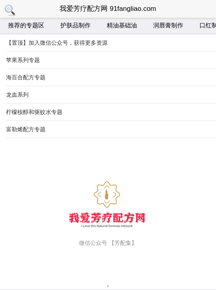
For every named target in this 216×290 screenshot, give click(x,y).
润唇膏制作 (168, 25)
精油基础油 (122, 25)
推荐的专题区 (26, 25)
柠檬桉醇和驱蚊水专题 (34, 112)
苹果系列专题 (23, 60)
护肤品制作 (75, 25)
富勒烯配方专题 (26, 129)
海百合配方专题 (26, 77)
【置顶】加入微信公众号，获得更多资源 (57, 42)
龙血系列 (17, 94)
